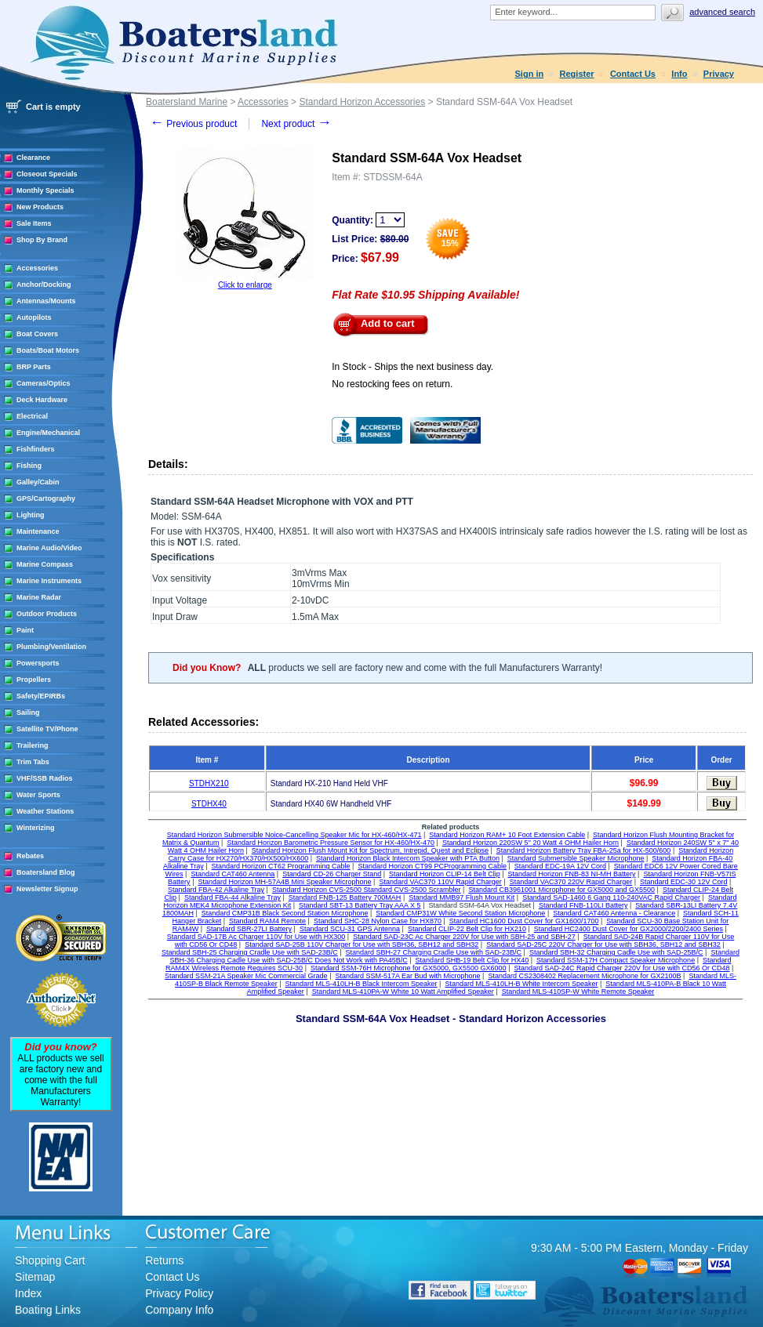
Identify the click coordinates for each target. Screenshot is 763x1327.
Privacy (718, 73)
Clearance (33, 157)
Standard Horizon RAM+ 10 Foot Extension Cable (507, 835)
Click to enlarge (245, 285)
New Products (40, 207)
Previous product (193, 123)
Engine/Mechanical (48, 433)
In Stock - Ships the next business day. (412, 366)
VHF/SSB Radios (44, 778)
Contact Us (633, 73)
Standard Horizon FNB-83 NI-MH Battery (571, 874)
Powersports (38, 663)
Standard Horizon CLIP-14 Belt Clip (444, 874)
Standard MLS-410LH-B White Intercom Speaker (521, 984)
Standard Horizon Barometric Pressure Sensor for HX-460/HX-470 (330, 843)
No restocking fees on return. (392, 384)
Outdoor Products (46, 614)
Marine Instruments (49, 581)
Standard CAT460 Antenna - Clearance (614, 913)
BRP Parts (33, 367)
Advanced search (722, 11)
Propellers (33, 679)
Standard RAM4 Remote (267, 921)
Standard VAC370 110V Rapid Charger (440, 882)
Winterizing (35, 828)
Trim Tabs (32, 762)
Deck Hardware (41, 400)
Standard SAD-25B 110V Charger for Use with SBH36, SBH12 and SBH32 (361, 944)
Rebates (30, 856)
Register (577, 73)
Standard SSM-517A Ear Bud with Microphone (407, 976)
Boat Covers (37, 334)
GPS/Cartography (45, 498)
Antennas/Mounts (46, 301)
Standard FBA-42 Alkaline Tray (216, 890)
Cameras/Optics (43, 383)
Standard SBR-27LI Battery (249, 929)
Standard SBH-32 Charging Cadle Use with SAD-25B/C (616, 952)
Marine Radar (38, 597)
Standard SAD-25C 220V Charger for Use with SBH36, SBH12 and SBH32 (603, 944)
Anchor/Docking (43, 284)
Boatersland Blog (45, 872)
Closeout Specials (47, 174)
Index (28, 1293)
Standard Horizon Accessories (362, 101)
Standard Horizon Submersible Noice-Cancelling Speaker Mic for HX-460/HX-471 (294, 835)
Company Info (179, 1309)
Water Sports (38, 795)
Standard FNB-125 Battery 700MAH (345, 897)
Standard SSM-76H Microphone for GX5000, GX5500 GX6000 (409, 968)
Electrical (32, 416)
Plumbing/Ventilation (51, 647)
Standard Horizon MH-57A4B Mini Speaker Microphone (284, 882)
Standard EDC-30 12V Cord (684, 882)
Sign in (529, 73)
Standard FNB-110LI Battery (583, 905)
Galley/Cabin (38, 482)
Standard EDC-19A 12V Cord (560, 866)
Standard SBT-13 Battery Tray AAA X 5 (360, 905)
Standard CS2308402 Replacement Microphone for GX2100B (584, 976)
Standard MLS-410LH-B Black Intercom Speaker (361, 984)
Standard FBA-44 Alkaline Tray (232, 897)
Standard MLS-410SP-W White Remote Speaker (578, 991)
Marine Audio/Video (49, 548)
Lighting (30, 515)
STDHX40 (209, 803)
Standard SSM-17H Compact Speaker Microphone (615, 960)
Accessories (37, 268)
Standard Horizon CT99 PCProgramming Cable (432, 866)
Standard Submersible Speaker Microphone (576, 858)
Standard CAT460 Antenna (232, 874)
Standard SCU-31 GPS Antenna (350, 929)
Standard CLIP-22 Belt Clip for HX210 (467, 929)
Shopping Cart (50, 1260)
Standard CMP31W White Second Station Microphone (460, 913)
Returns (164, 1260)
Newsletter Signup (47, 889)
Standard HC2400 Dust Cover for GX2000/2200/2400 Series (628, 929)
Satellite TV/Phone (47, 729)
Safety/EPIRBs (40, 696)
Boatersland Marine (186, 101)
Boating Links (48, 1309)
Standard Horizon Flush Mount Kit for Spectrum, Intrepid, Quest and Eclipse (370, 850)
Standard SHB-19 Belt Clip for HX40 (472, 960)
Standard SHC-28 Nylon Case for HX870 (377, 921)
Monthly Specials (45, 190)
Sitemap (35, 1277)
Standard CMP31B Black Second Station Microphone (285, 913)
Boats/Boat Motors (47, 350)
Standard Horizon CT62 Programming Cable (280, 866)
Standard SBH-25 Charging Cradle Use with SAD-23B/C (250, 952)
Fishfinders (35, 449)
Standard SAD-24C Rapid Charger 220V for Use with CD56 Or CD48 (621, 968)
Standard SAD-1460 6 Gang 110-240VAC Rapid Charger (611, 897)
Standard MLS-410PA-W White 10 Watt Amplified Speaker (403, 991)
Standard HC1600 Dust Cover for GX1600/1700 (524, 921)
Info (679, 73)
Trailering (32, 745)
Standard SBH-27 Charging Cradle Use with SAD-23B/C (434, 952)
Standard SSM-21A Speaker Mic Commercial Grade (246, 976)
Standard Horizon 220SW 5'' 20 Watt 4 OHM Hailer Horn (530, 843)
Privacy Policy (179, 1293)
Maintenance (38, 531)
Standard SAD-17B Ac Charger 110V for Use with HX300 (256, 937)
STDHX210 (209, 783)
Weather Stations (45, 811)
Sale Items (34, 223)
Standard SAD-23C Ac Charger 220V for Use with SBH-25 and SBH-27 (464, 937)
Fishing (29, 466)
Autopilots (34, 317)
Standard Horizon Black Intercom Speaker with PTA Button (408, 858)
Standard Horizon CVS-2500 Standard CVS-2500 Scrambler (366, 890)
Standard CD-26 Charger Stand (331, 874)
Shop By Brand (41, 240)
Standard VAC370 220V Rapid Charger (571, 882)
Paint (25, 630)
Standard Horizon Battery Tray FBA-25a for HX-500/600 (583, 850)
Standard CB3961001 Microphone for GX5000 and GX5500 (561, 890)
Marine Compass (44, 564)
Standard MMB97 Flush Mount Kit (461, 897)
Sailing (28, 712)
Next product (296, 123)
